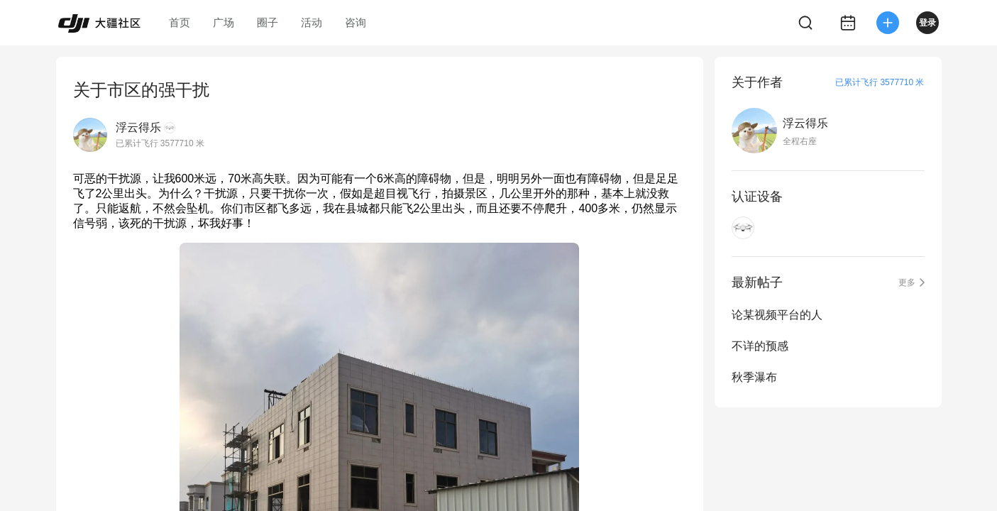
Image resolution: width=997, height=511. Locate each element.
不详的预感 (760, 346)
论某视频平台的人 (777, 315)
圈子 (267, 22)
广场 (223, 22)
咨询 (355, 22)
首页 (179, 22)
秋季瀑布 (754, 377)
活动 (311, 22)
